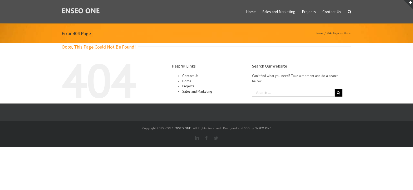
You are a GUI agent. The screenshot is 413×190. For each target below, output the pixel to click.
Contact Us (190, 76)
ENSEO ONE (182, 128)
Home (186, 81)
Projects (188, 86)
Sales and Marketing (197, 91)
